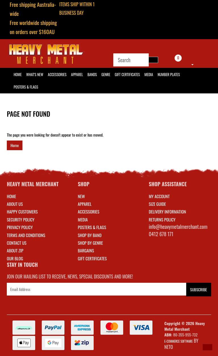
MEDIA (83, 219)
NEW (81, 196)
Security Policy (20, 219)
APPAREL (84, 204)
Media (148, 74)
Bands (92, 74)
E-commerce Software (178, 341)
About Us (15, 204)
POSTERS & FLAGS (92, 227)
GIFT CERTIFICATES (92, 258)
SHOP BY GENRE (90, 243)
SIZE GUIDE (157, 204)
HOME (18, 74)
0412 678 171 (161, 234)
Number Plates (169, 74)
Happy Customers (22, 211)
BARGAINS (86, 250)
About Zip (15, 250)
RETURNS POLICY (162, 219)
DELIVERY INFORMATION (167, 211)
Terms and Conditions (26, 235)
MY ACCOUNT (159, 196)
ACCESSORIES (88, 211)
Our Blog (15, 258)
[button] (207, 347)
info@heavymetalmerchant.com (178, 226)
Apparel (77, 74)
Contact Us (16, 243)
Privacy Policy (20, 227)
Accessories (57, 74)
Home (15, 145)
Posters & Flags (26, 87)
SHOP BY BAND (90, 235)
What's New (34, 74)
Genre (105, 74)
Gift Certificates (127, 74)
